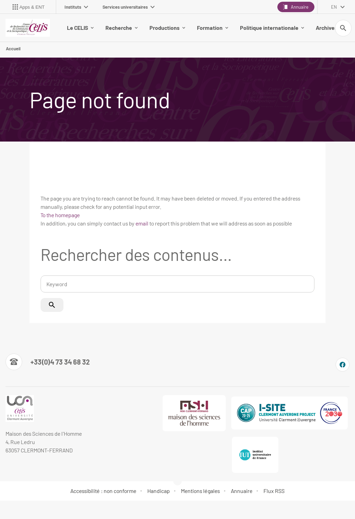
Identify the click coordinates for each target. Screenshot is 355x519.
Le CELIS (80, 27)
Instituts (76, 7)
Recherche (121, 27)
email (142, 223)
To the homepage (60, 215)
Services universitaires (129, 7)
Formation (212, 27)
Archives (329, 27)
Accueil (13, 48)
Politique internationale (272, 27)
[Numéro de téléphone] (48, 362)
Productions (167, 27)
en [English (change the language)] (334, 7)
